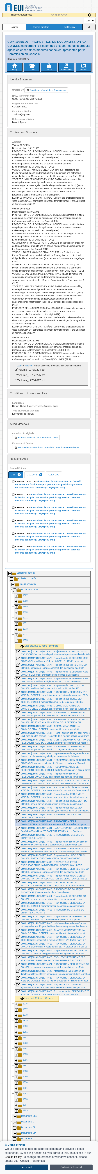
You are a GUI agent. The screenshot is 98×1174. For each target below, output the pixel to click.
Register (29, 365)
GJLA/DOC (53, 474)
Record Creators (41, 27)
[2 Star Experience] (56, 15)
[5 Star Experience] (66, 15)
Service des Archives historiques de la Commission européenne (46, 447)
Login (89, 20)
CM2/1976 (34, 474)
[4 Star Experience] (62, 15)
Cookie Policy (13, 1156)
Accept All (27, 1167)
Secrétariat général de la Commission (46, 90)
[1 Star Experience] (53, 15)
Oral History (69, 27)
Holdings (14, 27)
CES (16, 474)
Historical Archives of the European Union (36, 437)
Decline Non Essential (71, 1167)
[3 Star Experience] (59, 15)
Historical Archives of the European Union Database (32, 7)
